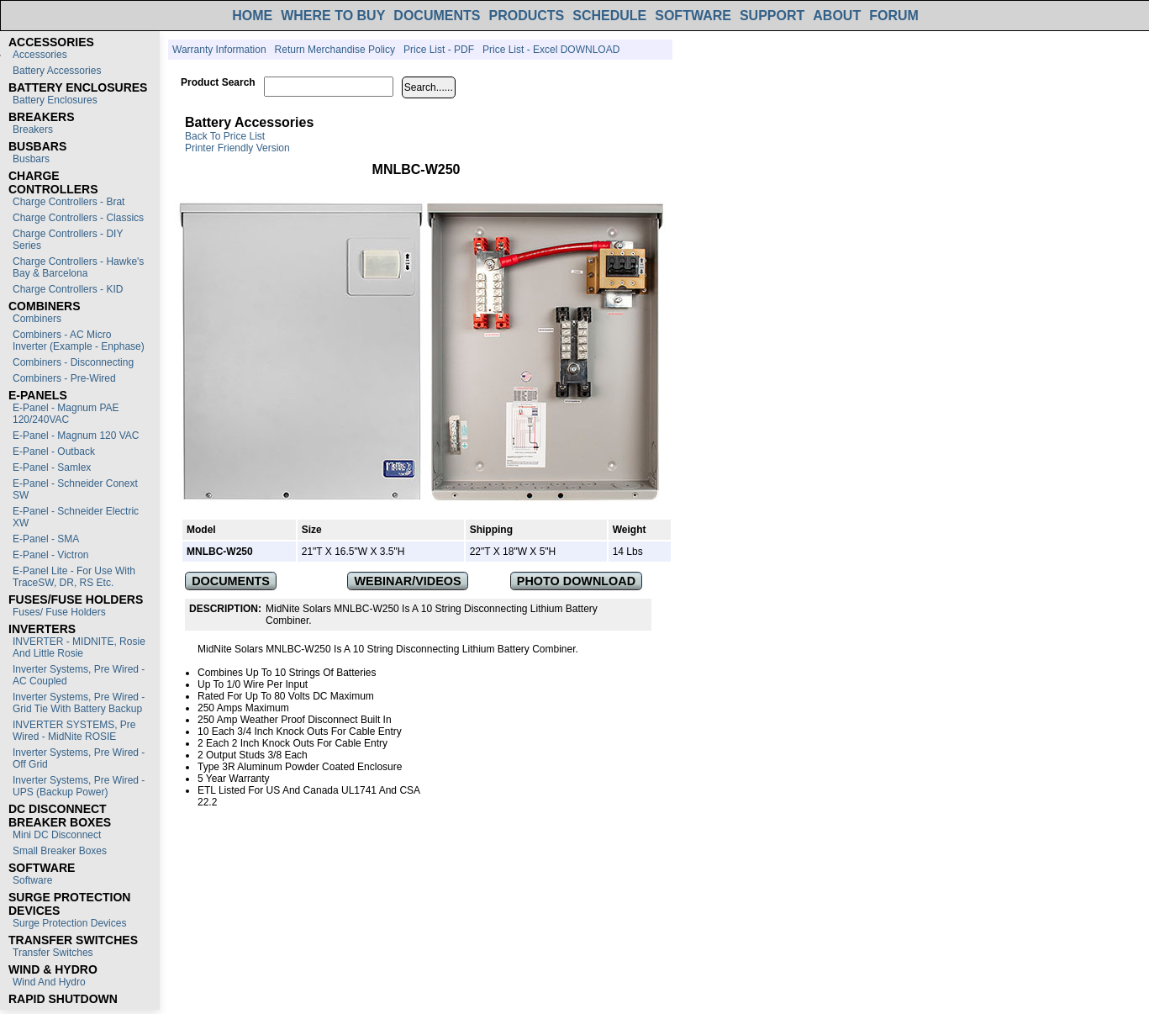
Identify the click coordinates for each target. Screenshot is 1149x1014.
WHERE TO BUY (333, 15)
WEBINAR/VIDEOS (408, 581)
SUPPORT (772, 15)
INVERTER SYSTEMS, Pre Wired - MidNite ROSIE (74, 730)
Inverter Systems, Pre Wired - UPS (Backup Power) (79, 786)
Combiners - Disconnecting (73, 362)
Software (32, 880)
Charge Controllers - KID (68, 289)
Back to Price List (225, 136)
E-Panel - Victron (51, 555)
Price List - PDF (438, 49)
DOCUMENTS (436, 15)
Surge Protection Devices (69, 923)
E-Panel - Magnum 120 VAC (76, 435)
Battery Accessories (57, 71)
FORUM (894, 15)
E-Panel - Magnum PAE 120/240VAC (66, 413)
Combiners (37, 319)
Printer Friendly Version (237, 148)
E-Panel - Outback (54, 451)
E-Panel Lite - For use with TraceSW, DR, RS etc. (74, 577)
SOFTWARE (693, 15)
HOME (252, 15)
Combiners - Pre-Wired (64, 378)
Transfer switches (53, 953)
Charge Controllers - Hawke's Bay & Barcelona (78, 267)
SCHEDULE (609, 15)
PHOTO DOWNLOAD (576, 581)
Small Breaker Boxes (60, 851)
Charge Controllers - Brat (68, 202)
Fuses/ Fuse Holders (59, 612)
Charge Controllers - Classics (78, 218)
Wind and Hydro (49, 982)
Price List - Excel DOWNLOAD (550, 49)
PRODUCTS (526, 15)
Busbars (31, 159)
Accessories (40, 55)
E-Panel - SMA (46, 539)
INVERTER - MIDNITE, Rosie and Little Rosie (79, 647)
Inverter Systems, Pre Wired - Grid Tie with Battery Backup (79, 703)
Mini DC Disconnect (57, 835)
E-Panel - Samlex (52, 467)
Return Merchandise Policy (335, 49)
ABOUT (837, 15)
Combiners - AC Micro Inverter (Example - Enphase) (79, 340)
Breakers (33, 129)
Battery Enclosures (55, 100)
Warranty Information (219, 49)
